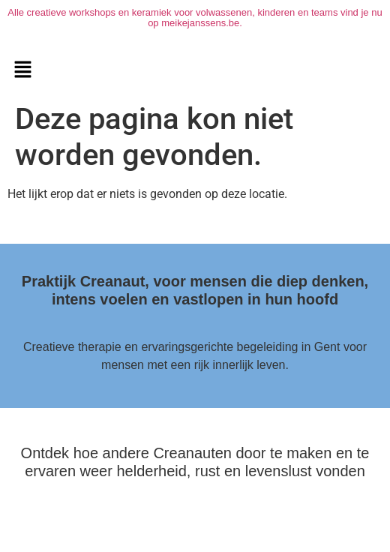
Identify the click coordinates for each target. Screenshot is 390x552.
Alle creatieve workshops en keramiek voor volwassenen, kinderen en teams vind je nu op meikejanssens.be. (195, 17)
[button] (23, 70)
